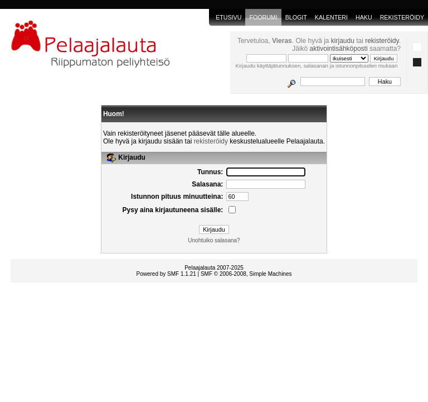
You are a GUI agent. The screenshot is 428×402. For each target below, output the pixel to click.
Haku (364, 17)
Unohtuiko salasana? (214, 240)
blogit (296, 17)
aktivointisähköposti (339, 48)
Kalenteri (331, 17)
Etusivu (228, 17)
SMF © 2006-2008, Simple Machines (246, 274)
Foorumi (263, 17)
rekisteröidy (381, 41)
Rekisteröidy (402, 17)
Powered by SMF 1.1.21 (166, 274)
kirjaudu (342, 41)
